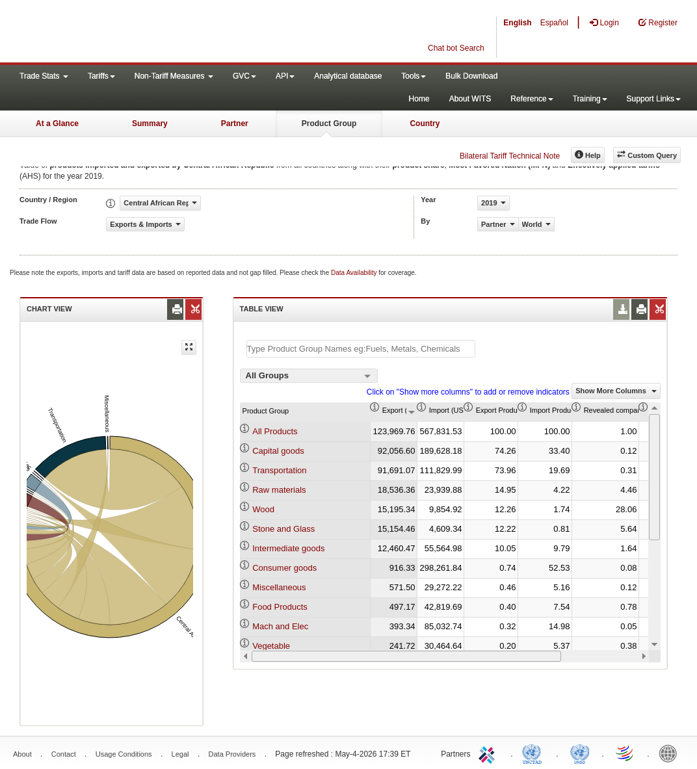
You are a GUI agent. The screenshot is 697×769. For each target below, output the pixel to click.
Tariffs (101, 76)
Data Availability (354, 272)
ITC (489, 753)
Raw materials (279, 490)
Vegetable (271, 646)
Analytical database (348, 76)
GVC (244, 76)
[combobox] (309, 376)
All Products (274, 431)
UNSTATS (580, 753)
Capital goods (278, 451)
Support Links (654, 98)
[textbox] (360, 349)
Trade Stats (44, 76)
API (285, 76)
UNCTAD (534, 753)
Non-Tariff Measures (174, 76)
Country (425, 123)
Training (590, 98)
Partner (234, 123)
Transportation (279, 470)
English (517, 22)
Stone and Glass (283, 529)
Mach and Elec (280, 626)
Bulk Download (471, 76)
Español (554, 22)
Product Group (329, 123)
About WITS (470, 98)
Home (419, 98)
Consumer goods (284, 568)
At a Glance (57, 123)
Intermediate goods (288, 548)
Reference (531, 98)
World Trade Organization (625, 753)
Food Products (280, 607)
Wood (263, 509)
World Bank (671, 753)
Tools (413, 76)
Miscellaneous (279, 587)
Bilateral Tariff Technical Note (510, 156)
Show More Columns (616, 391)
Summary (150, 123)
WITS (130, 32)
